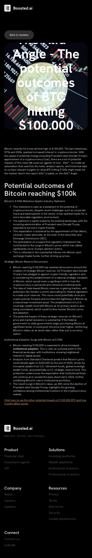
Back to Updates (19, 35)
